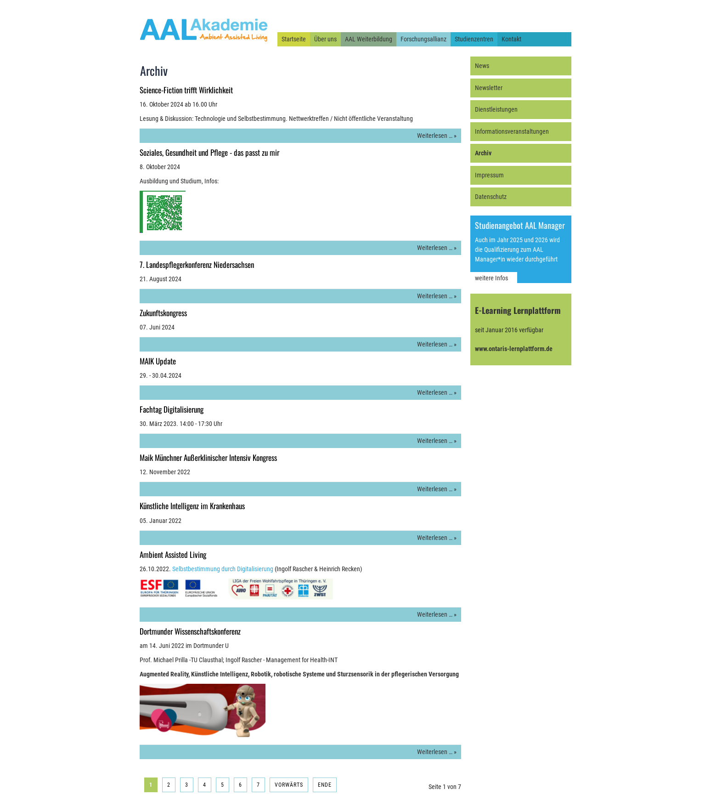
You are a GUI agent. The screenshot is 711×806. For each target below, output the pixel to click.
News (482, 65)
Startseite (294, 39)
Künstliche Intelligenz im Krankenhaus (192, 505)
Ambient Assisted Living (173, 554)
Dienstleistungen (496, 109)
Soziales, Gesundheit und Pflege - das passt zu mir (209, 152)
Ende (325, 785)
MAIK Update (158, 361)
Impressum (489, 175)
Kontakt (511, 39)
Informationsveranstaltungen (512, 131)
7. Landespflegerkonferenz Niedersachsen (197, 264)
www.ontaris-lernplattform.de (514, 348)
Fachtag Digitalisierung (171, 409)
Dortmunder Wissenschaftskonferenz (190, 631)
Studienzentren (474, 39)
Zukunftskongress (163, 312)
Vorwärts (289, 785)
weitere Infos (491, 278)
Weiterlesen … (434, 135)
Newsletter (488, 87)
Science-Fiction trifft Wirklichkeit (186, 90)
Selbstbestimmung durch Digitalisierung (222, 569)
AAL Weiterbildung (368, 39)
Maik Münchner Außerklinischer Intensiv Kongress (208, 457)
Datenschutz (491, 196)
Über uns (325, 39)
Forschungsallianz (423, 39)
